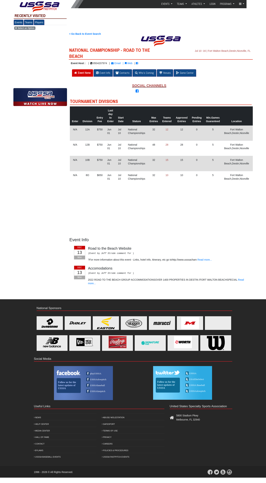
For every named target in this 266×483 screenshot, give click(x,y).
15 (167, 159)
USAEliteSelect (196, 379)
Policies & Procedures (115, 450)
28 (167, 144)
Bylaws (38, 450)
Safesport (108, 424)
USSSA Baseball (197, 385)
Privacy (107, 437)
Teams (28, 22)
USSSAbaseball (97, 385)
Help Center (41, 424)
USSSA (192, 373)
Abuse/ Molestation (113, 417)
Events (18, 22)
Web (128, 63)
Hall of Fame (41, 437)
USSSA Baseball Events (47, 457)
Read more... (204, 259)
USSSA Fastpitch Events (115, 457)
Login (212, 4)
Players (39, 22)
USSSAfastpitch (97, 391)
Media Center (42, 431)
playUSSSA (95, 373)
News (37, 417)
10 (167, 175)
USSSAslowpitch (98, 379)
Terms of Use (110, 431)
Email (116, 63)
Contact (39, 444)
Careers (107, 444)
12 (167, 129)
